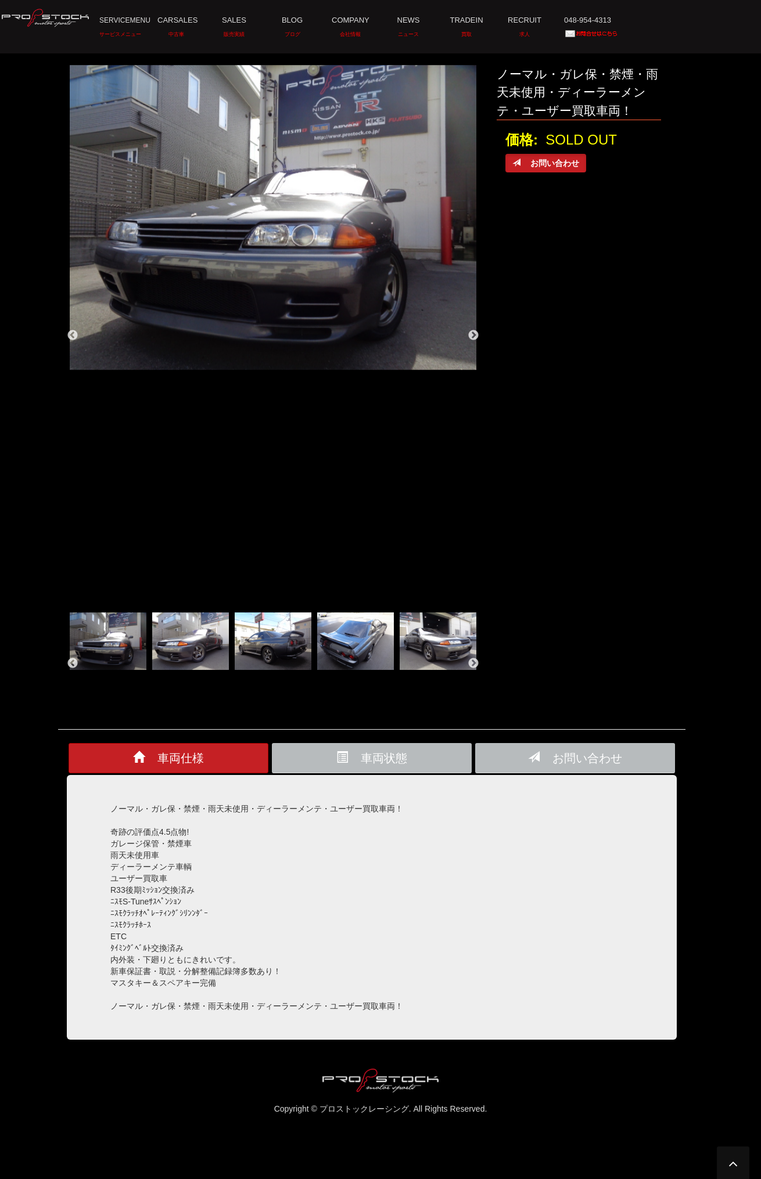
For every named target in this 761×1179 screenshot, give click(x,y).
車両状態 (371, 757)
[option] (273, 217)
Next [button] (473, 335)
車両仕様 (168, 757)
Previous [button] (72, 335)
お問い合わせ (575, 757)
